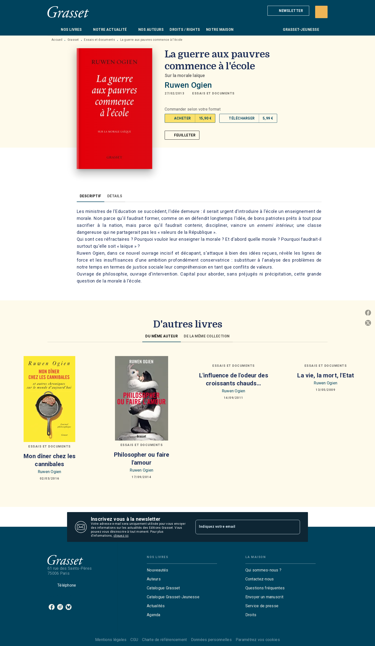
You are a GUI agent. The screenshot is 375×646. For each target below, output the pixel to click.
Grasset (73, 39)
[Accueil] (68, 12)
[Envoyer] (294, 527)
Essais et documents (99, 39)
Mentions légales (110, 639)
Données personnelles (211, 639)
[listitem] (51, 607)
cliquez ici (120, 535)
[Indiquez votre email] (241, 527)
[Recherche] (321, 12)
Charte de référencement (164, 639)
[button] (288, 11)
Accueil (56, 39)
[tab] (52, 30)
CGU (134, 639)
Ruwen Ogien (188, 85)
